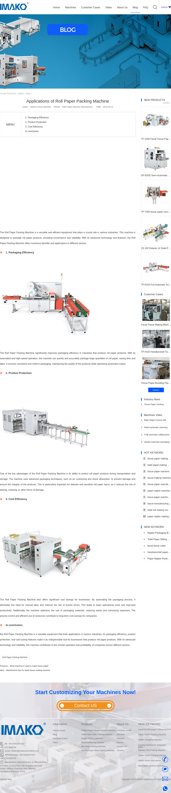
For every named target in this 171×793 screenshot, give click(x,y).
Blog (28, 93)
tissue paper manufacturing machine (157, 484)
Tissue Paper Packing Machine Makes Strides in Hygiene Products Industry (152, 405)
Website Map (6, 779)
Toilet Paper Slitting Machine (157, 539)
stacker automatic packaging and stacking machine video (155, 443)
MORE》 (167, 103)
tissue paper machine (156, 471)
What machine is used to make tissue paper (29, 666)
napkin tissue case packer (149, 761)
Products (86, 724)
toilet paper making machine (157, 465)
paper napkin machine (156, 490)
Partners (120, 738)
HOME (21, 93)
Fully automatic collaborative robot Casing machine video (155, 436)
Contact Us (122, 746)
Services (121, 734)
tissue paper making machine (157, 458)
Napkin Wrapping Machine (150, 740)
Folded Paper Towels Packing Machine (98, 730)
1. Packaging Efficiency (37, 117)
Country (120, 750)
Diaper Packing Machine (92, 738)
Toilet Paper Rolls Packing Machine (96, 734)
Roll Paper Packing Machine (14, 657)
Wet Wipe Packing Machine (93, 746)
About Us (123, 724)
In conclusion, (32, 131)
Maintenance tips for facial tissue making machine (28, 670)
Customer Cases (60, 738)
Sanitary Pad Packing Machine (151, 750)
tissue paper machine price (157, 497)
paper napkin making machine (157, 516)
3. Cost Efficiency (34, 126)
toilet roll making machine (157, 510)
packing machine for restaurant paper (152, 746)
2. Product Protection (35, 122)
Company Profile (124, 730)
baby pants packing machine (150, 766)
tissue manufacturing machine (157, 503)
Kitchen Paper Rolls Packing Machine (97, 750)
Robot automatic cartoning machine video (154, 428)
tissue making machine (157, 477)
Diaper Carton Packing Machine (152, 755)
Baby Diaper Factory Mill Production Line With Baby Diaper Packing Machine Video (154, 421)
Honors (120, 742)
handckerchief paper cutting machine (157, 552)
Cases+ (156, 390)
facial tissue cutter (155, 546)
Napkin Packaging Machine (157, 533)
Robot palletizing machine (92, 742)
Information (60, 724)
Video (55, 742)
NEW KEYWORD (149, 724)
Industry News (59, 730)
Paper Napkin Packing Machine (157, 558)
